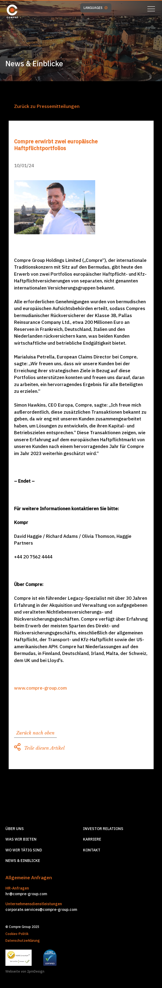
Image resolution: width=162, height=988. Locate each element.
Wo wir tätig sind (23, 850)
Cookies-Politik (16, 934)
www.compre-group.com (40, 688)
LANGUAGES (96, 7)
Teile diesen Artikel (39, 748)
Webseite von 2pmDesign (24, 971)
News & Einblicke (22, 860)
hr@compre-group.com (26, 893)
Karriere (92, 839)
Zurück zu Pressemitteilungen (47, 106)
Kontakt (91, 850)
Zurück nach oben (35, 733)
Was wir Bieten (21, 839)
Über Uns (14, 828)
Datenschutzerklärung (22, 940)
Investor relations (103, 828)
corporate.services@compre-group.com (41, 909)
